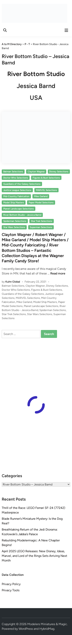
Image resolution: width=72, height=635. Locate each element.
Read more (57, 273)
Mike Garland (41, 196)
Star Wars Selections (14, 227)
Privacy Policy (11, 584)
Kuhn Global (12, 281)
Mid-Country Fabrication (16, 196)
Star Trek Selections (41, 221)
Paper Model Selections (41, 202)
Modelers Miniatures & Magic (47, 624)
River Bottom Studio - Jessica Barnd (22, 215)
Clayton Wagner (36, 171)
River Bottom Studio (36, 74)
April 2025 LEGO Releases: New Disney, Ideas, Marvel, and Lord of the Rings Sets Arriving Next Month (34, 555)
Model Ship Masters (13, 202)
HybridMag (46, 629)
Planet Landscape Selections (18, 208)
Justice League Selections (17, 190)
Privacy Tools (10, 590)
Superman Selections (41, 227)
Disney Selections (58, 171)
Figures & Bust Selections (46, 177)
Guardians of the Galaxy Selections (22, 184)
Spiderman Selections (14, 221)
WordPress (26, 629)
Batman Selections (13, 171)
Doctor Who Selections (15, 177)
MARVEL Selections (46, 190)
